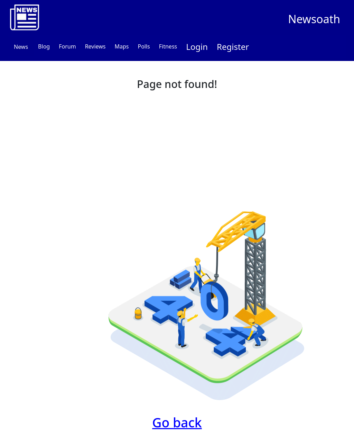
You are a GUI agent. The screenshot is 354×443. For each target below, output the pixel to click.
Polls (144, 46)
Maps (121, 46)
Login (197, 46)
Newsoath (314, 18)
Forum (67, 46)
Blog (44, 46)
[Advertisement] (177, 145)
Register (233, 46)
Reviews (95, 46)
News (21, 47)
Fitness (168, 46)
